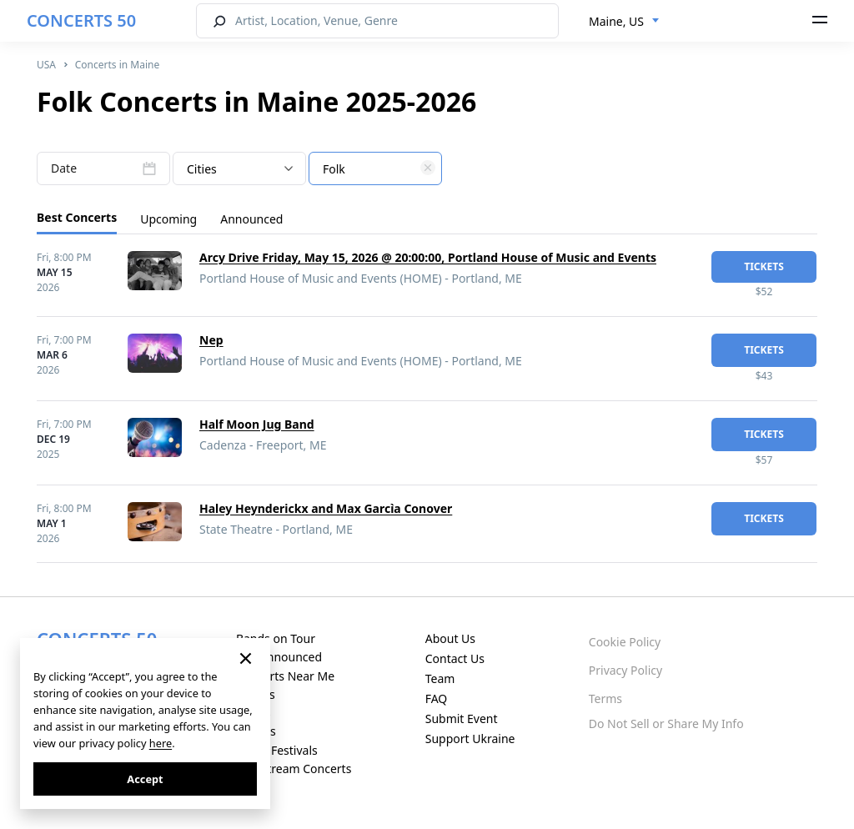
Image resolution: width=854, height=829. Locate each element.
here (160, 743)
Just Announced (279, 657)
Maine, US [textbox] (616, 21)
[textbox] (375, 169)
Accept (145, 778)
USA (46, 65)
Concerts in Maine (117, 65)
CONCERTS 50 (81, 20)
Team (440, 678)
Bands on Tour (275, 638)
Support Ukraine (470, 738)
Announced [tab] (251, 219)
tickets (764, 266)
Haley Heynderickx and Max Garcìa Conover (325, 508)
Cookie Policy (625, 642)
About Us (450, 638)
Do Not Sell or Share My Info (666, 723)
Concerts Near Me (285, 676)
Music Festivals (277, 750)
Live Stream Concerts (293, 768)
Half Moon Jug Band (256, 424)
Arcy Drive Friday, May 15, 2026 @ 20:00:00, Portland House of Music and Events (427, 257)
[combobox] (624, 21)
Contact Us (455, 658)
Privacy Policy (625, 670)
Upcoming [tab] (168, 219)
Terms (605, 698)
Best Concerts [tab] (77, 217)
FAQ (436, 698)
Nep (211, 340)
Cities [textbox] (202, 169)
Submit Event (461, 718)
